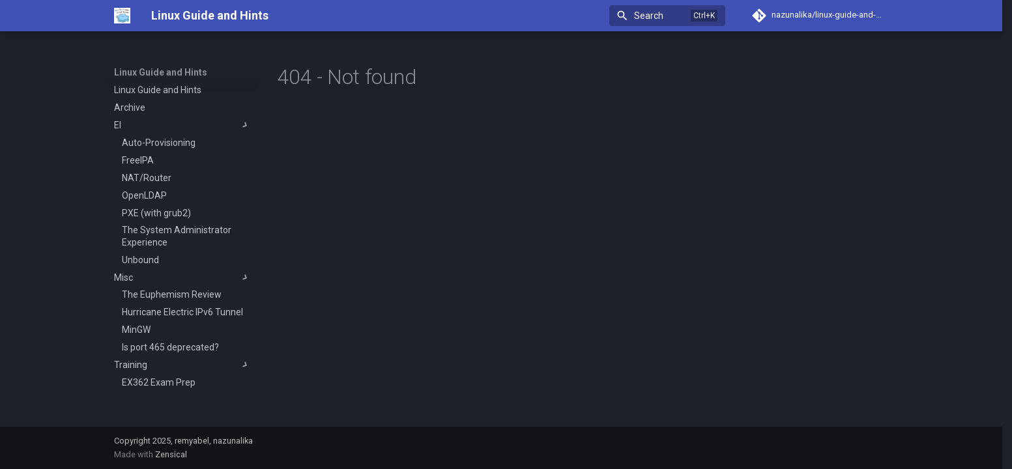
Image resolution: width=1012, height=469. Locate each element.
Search (648, 15)
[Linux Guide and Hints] (122, 16)
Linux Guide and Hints (160, 72)
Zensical (171, 454)
